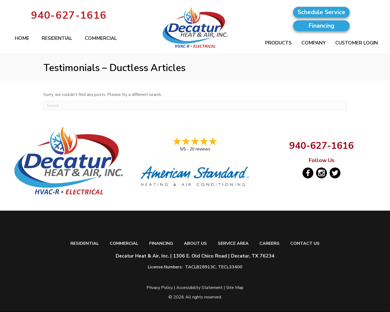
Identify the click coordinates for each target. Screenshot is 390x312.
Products (278, 43)
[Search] (195, 105)
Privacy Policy (160, 288)
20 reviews (200, 149)
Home (22, 38)
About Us (195, 243)
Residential (57, 38)
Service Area (233, 243)
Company (313, 43)
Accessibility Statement (199, 288)
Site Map (234, 288)
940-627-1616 (69, 15)
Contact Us (305, 243)
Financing (161, 243)
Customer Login (356, 43)
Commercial (101, 38)
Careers (269, 243)
